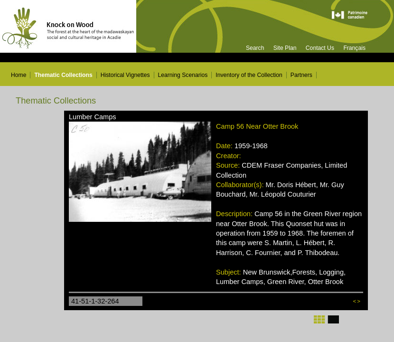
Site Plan (285, 48)
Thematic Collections (63, 75)
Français (354, 48)
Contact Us (320, 48)
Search (255, 48)
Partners (301, 75)
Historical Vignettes (125, 75)
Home (18, 75)
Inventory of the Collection (249, 75)
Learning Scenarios (183, 75)
